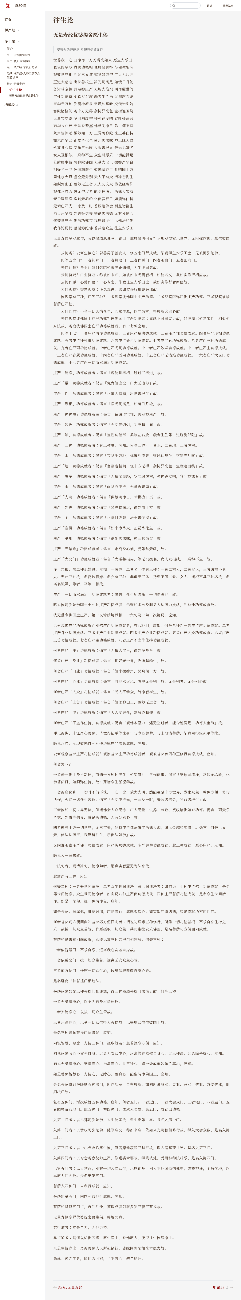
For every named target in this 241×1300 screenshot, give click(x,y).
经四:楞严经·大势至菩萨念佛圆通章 (23, 75)
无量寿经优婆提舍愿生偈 (23, 95)
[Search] (185, 5)
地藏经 (25, 104)
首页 (209, 6)
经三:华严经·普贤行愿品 (22, 67)
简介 (10, 49)
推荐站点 (228, 6)
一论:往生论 (14, 90)
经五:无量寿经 (16, 84)
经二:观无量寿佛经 (19, 61)
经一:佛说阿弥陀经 (19, 55)
